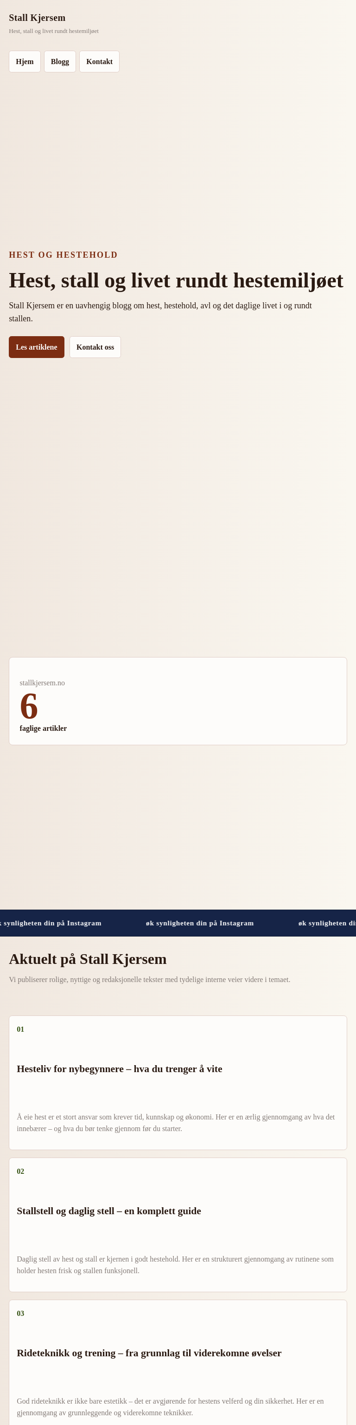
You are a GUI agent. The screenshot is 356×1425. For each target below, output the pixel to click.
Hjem (24, 61)
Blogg (60, 61)
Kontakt (99, 61)
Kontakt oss (95, 347)
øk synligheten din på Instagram (204, 923)
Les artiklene (36, 347)
